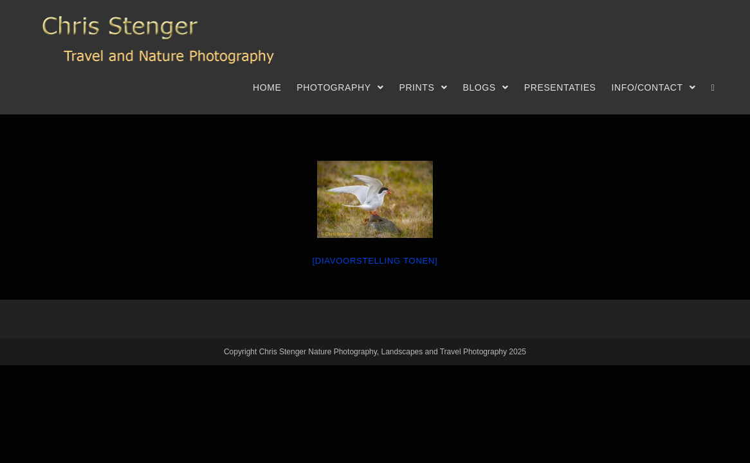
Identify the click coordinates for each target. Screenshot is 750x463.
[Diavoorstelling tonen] (375, 261)
